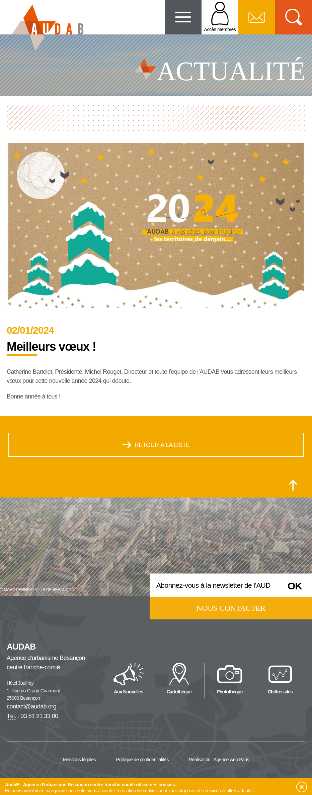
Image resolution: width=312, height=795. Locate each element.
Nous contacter (231, 607)
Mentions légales (79, 759)
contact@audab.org (31, 706)
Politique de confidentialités (142, 759)
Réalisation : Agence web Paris (219, 759)
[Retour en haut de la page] (293, 485)
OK (295, 585)
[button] (301, 787)
